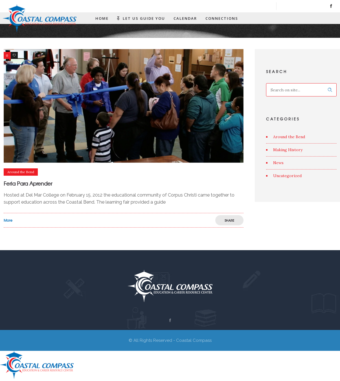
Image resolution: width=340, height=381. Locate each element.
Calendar (185, 18)
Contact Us (144, 26)
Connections (221, 18)
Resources (108, 26)
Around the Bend (289, 136)
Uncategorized (287, 175)
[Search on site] (301, 89)
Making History (287, 149)
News (278, 162)
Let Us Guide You (141, 18)
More (8, 220)
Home (102, 18)
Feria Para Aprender (28, 183)
